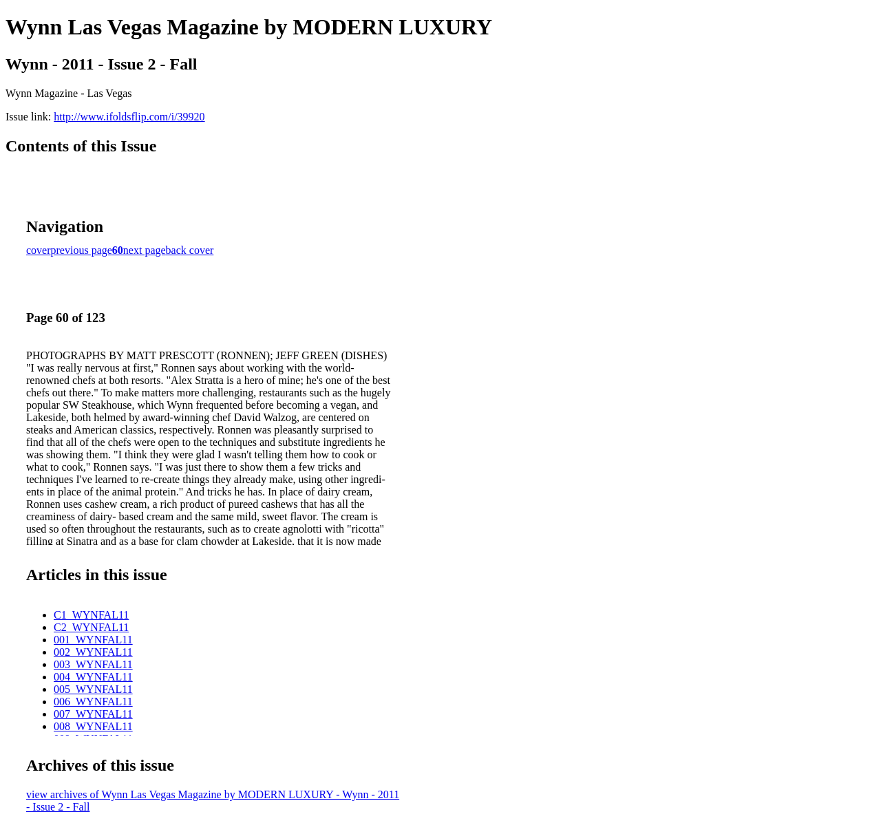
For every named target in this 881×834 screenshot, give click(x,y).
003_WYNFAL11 (93, 664)
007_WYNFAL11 (93, 714)
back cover (190, 250)
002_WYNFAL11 (93, 652)
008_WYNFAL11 (93, 726)
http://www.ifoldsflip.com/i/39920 (129, 116)
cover (38, 250)
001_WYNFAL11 (93, 639)
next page (144, 250)
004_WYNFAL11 (93, 677)
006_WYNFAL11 (93, 701)
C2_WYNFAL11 (91, 627)
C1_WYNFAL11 (91, 615)
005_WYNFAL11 (93, 689)
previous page (81, 250)
